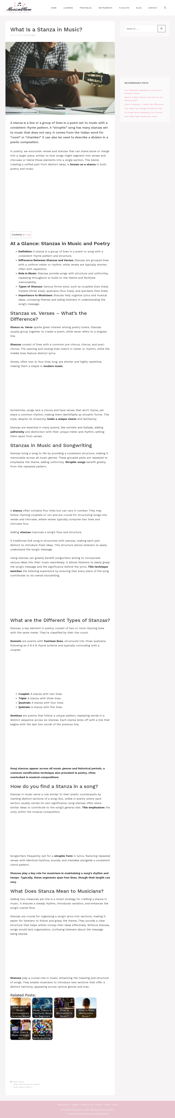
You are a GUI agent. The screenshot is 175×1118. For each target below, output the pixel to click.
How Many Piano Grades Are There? (141, 116)
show (26, 234)
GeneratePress (102, 1114)
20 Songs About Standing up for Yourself (143, 112)
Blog (139, 8)
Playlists (124, 8)
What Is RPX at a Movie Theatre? (26, 1084)
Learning (68, 8)
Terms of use (87, 1105)
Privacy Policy (63, 1105)
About (107, 1105)
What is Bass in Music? (22, 1087)
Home (53, 8)
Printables (86, 8)
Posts (115, 1105)
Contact (152, 8)
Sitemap (75, 1105)
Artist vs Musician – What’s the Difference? (144, 104)
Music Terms (18, 1082)
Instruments (105, 8)
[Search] (161, 28)
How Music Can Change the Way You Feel (143, 108)
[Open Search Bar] (165, 8)
